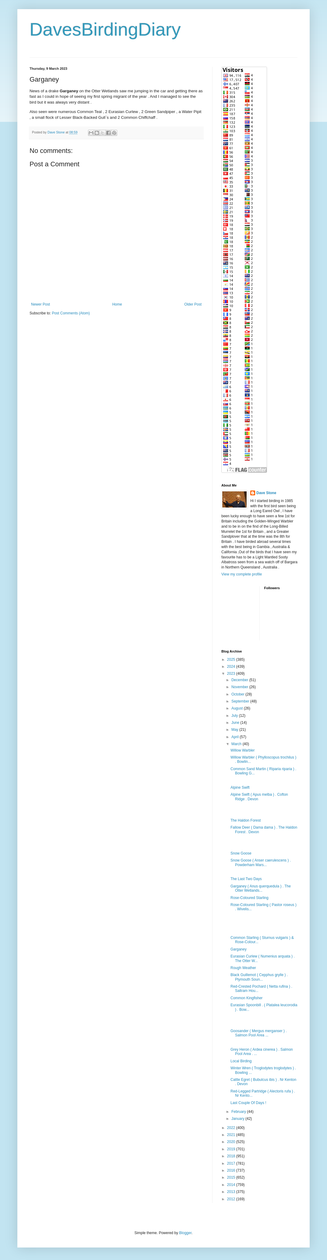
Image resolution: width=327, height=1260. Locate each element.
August (237, 708)
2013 (231, 1192)
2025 (231, 659)
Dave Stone (266, 493)
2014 (231, 1185)
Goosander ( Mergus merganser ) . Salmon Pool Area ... (258, 1033)
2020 (231, 1142)
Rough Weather (243, 968)
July (235, 715)
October (238, 694)
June (235, 722)
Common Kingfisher (246, 998)
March (237, 744)
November (240, 687)
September (240, 701)
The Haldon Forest (245, 820)
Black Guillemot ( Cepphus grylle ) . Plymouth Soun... (259, 977)
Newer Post (40, 304)
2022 (231, 1128)
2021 (231, 1135)
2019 (231, 1149)
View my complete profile (241, 574)
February (239, 1112)
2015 (231, 1177)
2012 (231, 1199)
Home (117, 304)
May (235, 729)
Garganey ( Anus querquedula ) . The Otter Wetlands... (260, 888)
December (240, 680)
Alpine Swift (240, 787)
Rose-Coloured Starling (249, 898)
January (238, 1119)
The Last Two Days (246, 879)
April (235, 737)
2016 (231, 1170)
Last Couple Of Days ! (248, 1103)
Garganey (238, 949)
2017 (231, 1163)
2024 (231, 666)
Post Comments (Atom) (71, 313)
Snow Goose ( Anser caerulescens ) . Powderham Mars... (260, 862)
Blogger (185, 1233)
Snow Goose (240, 853)
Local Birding (240, 1061)
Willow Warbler (242, 750)
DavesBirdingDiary (105, 29)
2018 (231, 1156)
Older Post (193, 304)
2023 (231, 673)
